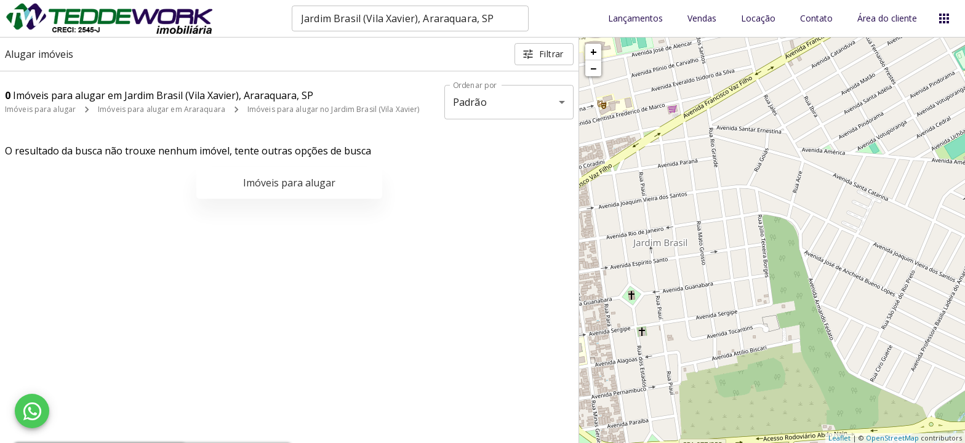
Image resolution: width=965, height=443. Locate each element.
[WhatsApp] (32, 411)
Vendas (701, 19)
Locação (758, 19)
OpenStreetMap (892, 437)
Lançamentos (635, 19)
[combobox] (410, 18)
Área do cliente (887, 19)
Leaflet (839, 437)
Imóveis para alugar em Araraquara (161, 109)
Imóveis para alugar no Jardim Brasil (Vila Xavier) (333, 109)
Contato (816, 19)
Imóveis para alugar (40, 109)
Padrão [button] (470, 102)
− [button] (593, 68)
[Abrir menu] (944, 18)
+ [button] (593, 51)
